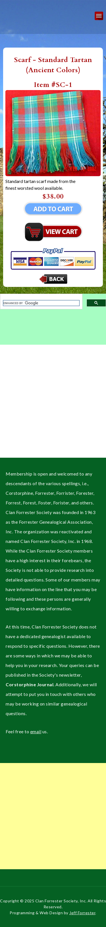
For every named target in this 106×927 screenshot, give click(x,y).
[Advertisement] (53, 404)
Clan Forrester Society (14, 9)
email (36, 731)
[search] (41, 303)
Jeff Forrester (82, 912)
